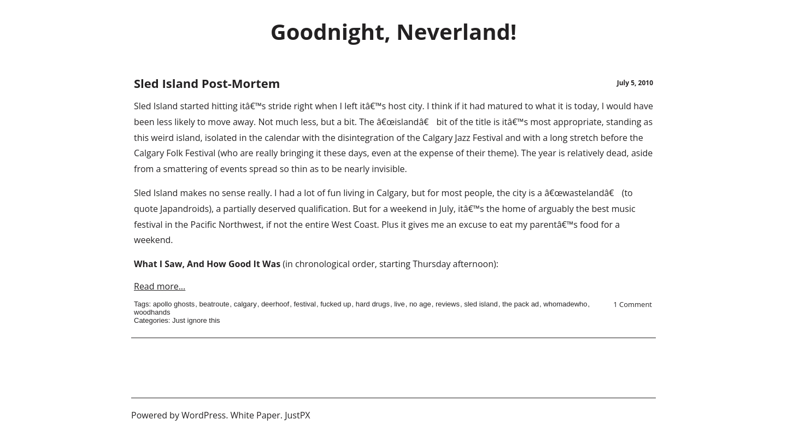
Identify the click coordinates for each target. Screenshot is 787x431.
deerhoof (275, 304)
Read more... (159, 286)
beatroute (214, 304)
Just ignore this (196, 320)
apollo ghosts (174, 304)
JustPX (297, 415)
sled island (480, 304)
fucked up (335, 304)
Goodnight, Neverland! (393, 31)
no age (420, 304)
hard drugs (373, 304)
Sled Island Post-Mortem (207, 83)
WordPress (203, 415)
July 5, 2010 (635, 82)
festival (304, 304)
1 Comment (632, 304)
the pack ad (520, 304)
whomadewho (565, 304)
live (399, 304)
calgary (245, 304)
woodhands (152, 312)
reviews (448, 304)
